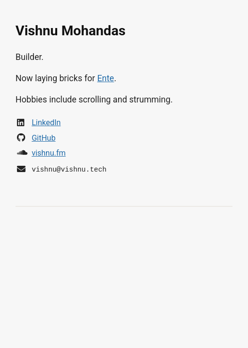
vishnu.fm (48, 153)
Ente (105, 78)
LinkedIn (46, 122)
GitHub (43, 138)
